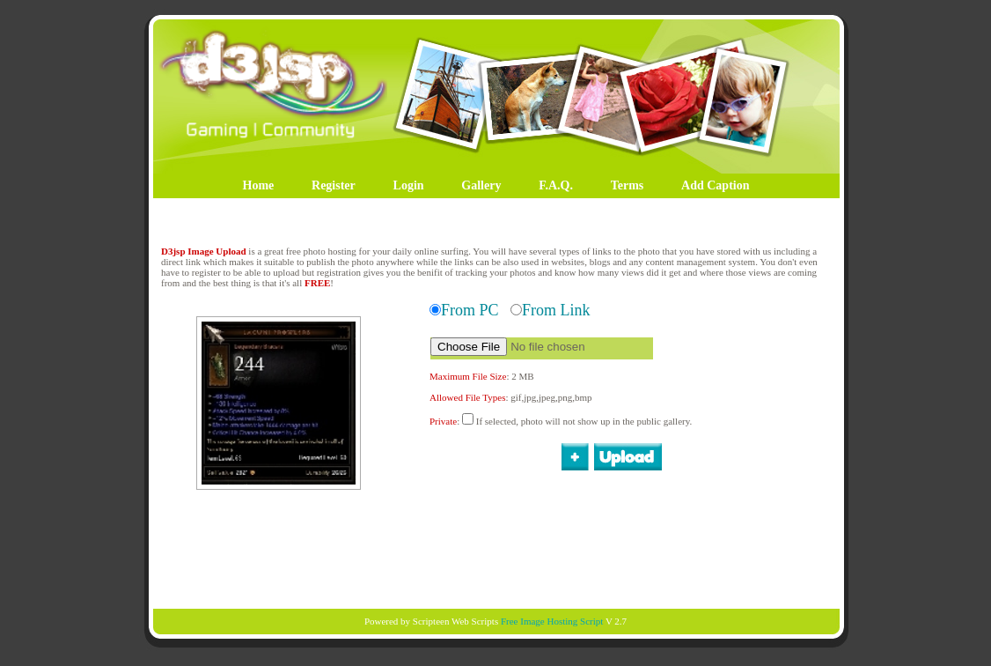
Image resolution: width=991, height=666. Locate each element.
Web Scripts (474, 621)
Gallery (481, 185)
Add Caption (715, 185)
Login (408, 185)
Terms (627, 185)
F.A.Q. (556, 185)
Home (259, 185)
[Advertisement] (495, 548)
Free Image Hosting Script (552, 621)
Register (334, 185)
